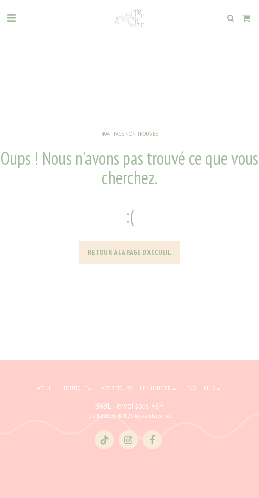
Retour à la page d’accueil (129, 252)
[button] (11, 18)
